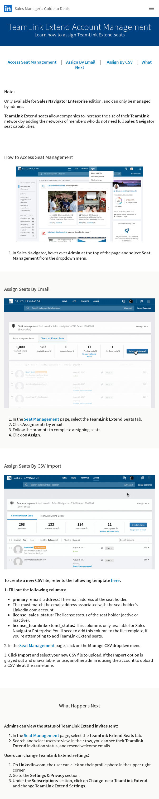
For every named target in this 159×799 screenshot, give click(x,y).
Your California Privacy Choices (79, 768)
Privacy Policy (79, 762)
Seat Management (41, 419)
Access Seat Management (32, 62)
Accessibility (79, 780)
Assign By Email (80, 62)
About (79, 750)
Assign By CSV (120, 62)
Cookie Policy (79, 756)
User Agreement (80, 774)
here (115, 491)
